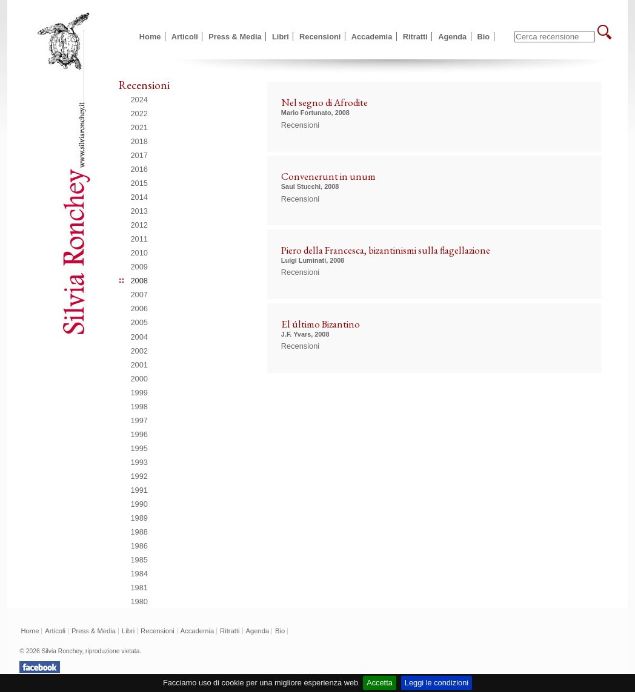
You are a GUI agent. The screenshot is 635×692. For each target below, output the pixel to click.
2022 (139, 113)
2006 (139, 308)
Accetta (380, 682)
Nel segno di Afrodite (324, 102)
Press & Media (235, 36)
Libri (280, 36)
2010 (139, 252)
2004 (139, 336)
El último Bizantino (320, 324)
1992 (139, 476)
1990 (139, 504)
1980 (139, 601)
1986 (139, 545)
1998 (139, 406)
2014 (139, 197)
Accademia (372, 36)
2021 (139, 127)
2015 (139, 183)
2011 (139, 238)
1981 (139, 587)
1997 (139, 420)
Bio (483, 36)
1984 (139, 573)
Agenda (452, 36)
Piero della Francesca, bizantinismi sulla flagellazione (385, 250)
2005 (139, 322)
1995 (139, 448)
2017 (139, 155)
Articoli (184, 36)
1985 (139, 559)
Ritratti (415, 36)
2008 (139, 280)
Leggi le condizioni (436, 682)
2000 (139, 378)
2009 (139, 266)
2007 (139, 294)
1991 (139, 490)
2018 (139, 141)
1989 (139, 517)
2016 (139, 169)
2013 (139, 211)
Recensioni (320, 36)
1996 (139, 434)
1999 (139, 392)
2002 (139, 350)
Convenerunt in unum (328, 176)
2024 (139, 99)
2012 (139, 224)
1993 (139, 462)
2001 (139, 364)
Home (150, 36)
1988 (139, 531)
